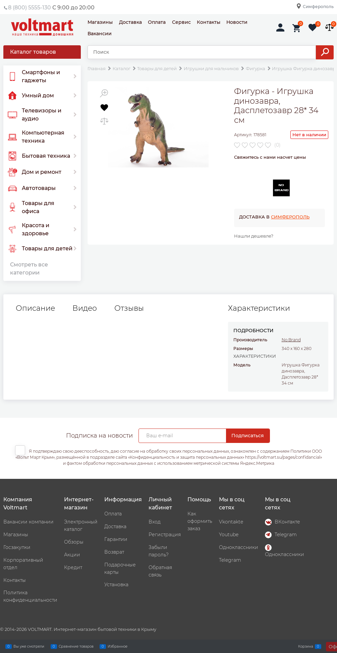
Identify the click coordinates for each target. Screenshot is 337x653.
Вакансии (100, 34)
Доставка (130, 22)
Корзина (305, 646)
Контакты (208, 22)
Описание (35, 308)
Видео (84, 308)
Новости (236, 22)
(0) (277, 145)
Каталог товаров (33, 52)
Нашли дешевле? (253, 236)
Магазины (100, 22)
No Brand (291, 339)
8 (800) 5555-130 (29, 7)
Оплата (157, 22)
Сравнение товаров (76, 646)
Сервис (181, 22)
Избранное (117, 646)
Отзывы (129, 308)
